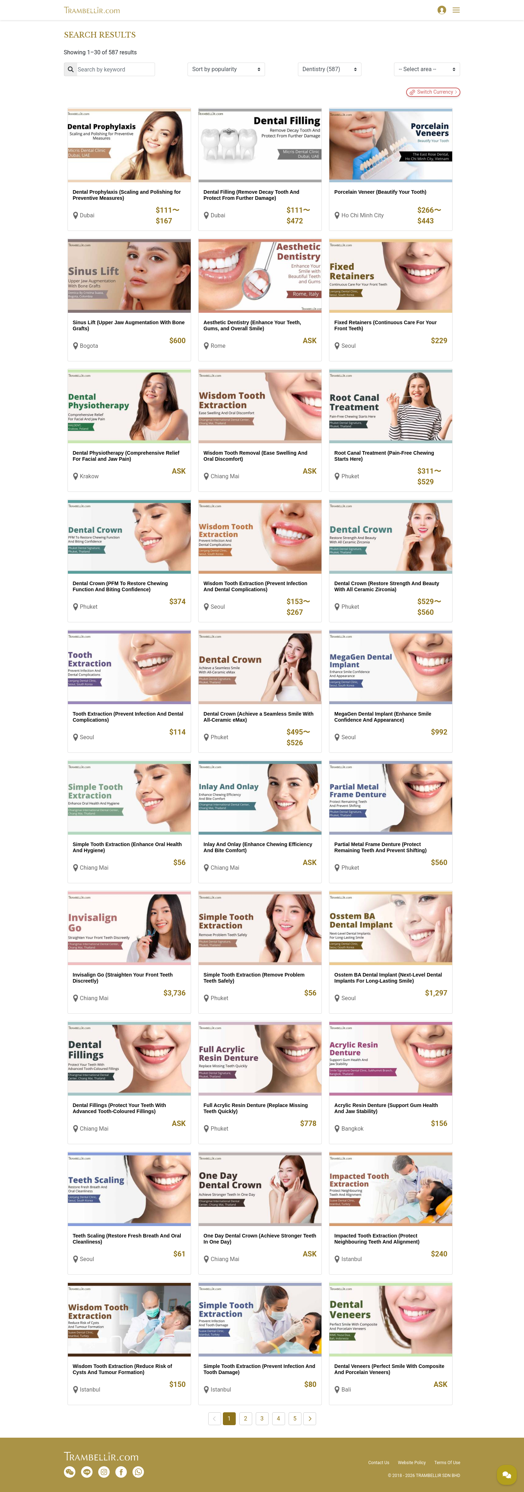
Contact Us (378, 1463)
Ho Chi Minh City (362, 215)
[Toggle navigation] (456, 10)
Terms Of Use (447, 1463)
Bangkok (352, 1128)
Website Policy (412, 1463)
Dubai (87, 215)
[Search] (109, 69)
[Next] (310, 1419)
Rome (218, 345)
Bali (346, 1389)
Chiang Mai (225, 476)
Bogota (89, 345)
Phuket (350, 476)
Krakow (89, 476)
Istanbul (351, 1259)
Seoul (348, 345)
